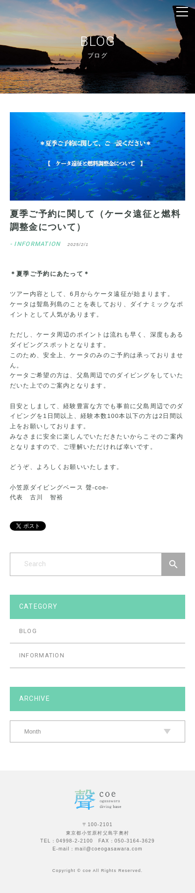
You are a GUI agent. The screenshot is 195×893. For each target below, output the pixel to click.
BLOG (28, 630)
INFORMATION (42, 655)
